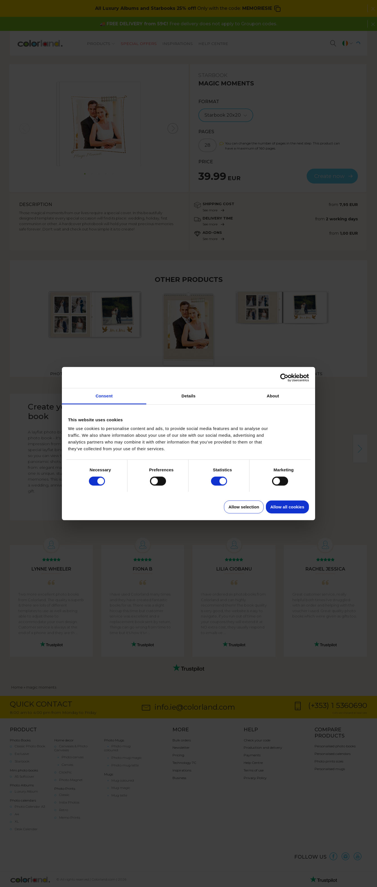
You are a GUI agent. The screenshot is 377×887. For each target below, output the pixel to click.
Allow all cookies (287, 506)
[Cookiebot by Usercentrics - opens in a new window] (284, 377)
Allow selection (243, 506)
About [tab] (273, 395)
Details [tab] (188, 395)
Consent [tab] (104, 395)
